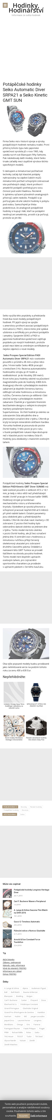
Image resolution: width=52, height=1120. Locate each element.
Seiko (22, 814)
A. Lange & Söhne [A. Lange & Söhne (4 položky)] (11, 988)
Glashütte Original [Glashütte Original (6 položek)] (30, 1008)
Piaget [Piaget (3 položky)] (42, 1028)
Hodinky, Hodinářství (26, 7)
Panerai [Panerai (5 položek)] (37, 1024)
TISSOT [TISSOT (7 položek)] (20, 1036)
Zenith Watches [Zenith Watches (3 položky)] (10, 1044)
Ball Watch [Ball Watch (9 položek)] (15, 992)
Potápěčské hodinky (11, 810)
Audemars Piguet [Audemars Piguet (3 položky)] (38, 988)
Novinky (24, 807)
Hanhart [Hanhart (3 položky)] (7, 1016)
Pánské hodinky (36, 807)
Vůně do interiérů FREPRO (14, 968)
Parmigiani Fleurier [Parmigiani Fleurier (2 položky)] (12, 1028)
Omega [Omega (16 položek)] (20, 1024)
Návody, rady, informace (14, 965)
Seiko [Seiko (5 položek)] (37, 1032)
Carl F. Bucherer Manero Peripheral (30, 901)
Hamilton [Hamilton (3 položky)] (41, 1012)
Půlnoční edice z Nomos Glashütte (29, 931)
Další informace (39, 1115)
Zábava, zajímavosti (12, 962)
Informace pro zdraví (12, 971)
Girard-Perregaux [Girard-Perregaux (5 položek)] (11, 1008)
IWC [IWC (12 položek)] (25, 1016)
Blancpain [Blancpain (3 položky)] (8, 996)
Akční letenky (8, 959)
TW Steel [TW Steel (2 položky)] (39, 1036)
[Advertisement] (26, 51)
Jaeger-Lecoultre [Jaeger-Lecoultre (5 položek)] (38, 1016)
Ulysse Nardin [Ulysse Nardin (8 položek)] (10, 1040)
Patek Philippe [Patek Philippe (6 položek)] (30, 1028)
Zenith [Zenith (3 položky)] (32, 1040)
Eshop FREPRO (9, 974)
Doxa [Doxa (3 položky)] (43, 1000)
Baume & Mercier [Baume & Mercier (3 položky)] (30, 992)
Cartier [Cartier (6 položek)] (24, 1000)
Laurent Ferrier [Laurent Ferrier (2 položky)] (24, 1020)
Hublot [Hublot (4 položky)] (17, 1016)
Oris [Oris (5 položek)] (28, 1024)
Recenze (25, 810)
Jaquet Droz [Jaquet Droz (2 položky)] (9, 1020)
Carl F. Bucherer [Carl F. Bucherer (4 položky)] (10, 1000)
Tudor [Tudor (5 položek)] (29, 1036)
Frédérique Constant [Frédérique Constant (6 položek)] (29, 1004)
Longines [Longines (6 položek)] (37, 1020)
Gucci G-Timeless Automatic (27, 922)
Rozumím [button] (23, 1115)
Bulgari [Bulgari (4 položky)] (29, 996)
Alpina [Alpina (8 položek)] (25, 988)
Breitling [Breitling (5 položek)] (19, 996)
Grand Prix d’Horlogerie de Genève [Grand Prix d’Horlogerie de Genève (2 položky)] (19, 1012)
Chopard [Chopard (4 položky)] (34, 1000)
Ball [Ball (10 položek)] (5, 992)
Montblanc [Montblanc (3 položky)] (8, 1024)
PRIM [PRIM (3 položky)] (6, 1032)
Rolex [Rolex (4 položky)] (28, 1032)
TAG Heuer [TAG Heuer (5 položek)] (8, 1036)
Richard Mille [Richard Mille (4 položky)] (17, 1032)
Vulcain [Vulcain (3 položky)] (23, 1040)
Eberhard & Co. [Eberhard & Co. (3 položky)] (10, 1004)
